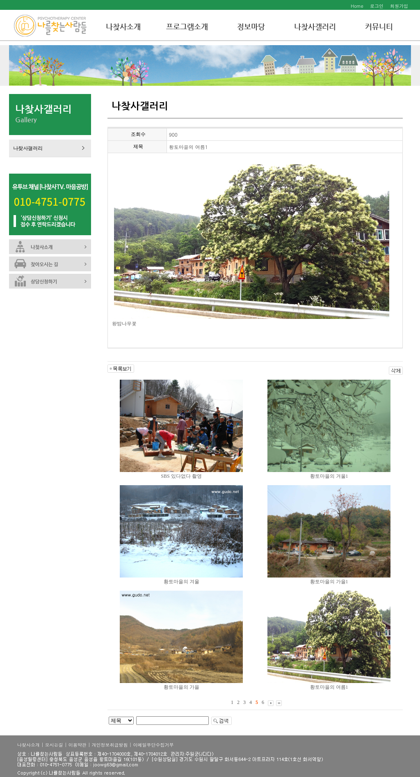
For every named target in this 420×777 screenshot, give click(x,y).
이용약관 (77, 745)
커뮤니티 (379, 26)
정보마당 (251, 26)
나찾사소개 (123, 26)
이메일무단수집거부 (153, 745)
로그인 (376, 6)
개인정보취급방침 (110, 745)
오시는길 (54, 745)
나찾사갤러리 (315, 26)
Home (357, 6)
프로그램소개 (187, 26)
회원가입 (399, 6)
